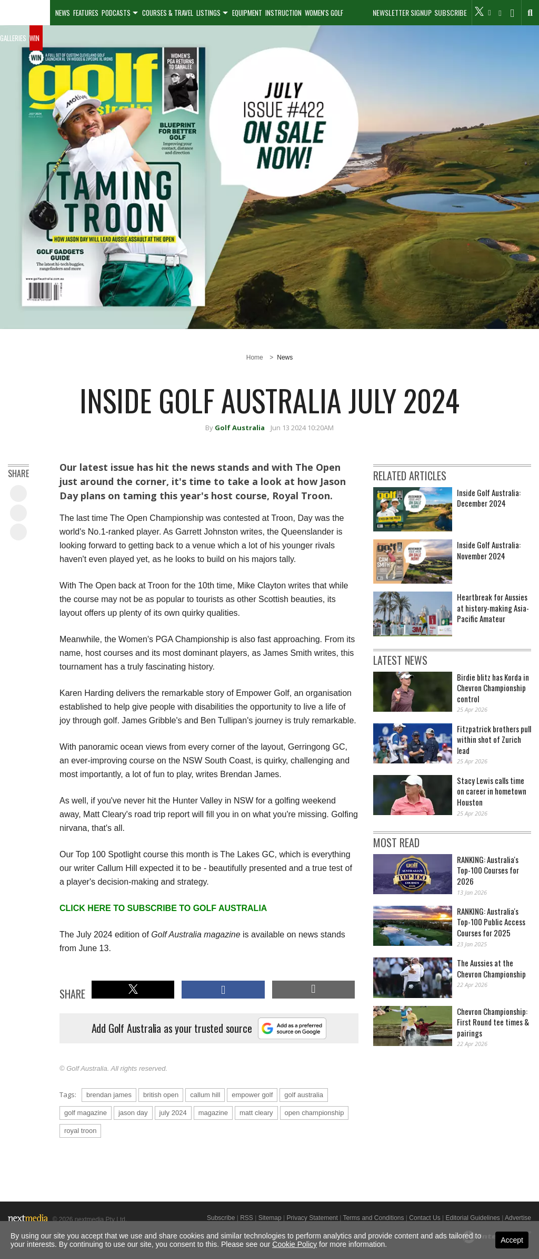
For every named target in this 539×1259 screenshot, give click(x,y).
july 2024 (173, 1113)
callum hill (205, 1095)
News (62, 12)
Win (34, 38)
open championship (314, 1113)
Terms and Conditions (373, 1218)
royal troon (80, 1131)
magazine (213, 1113)
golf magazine (85, 1113)
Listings (208, 12)
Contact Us (424, 1218)
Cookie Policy (294, 1244)
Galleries (13, 38)
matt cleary (256, 1113)
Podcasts (116, 12)
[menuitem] (25, 12)
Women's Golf (324, 12)
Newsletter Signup (402, 12)
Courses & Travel (167, 12)
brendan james (109, 1095)
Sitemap (270, 1218)
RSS (246, 1218)
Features (85, 12)
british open (160, 1095)
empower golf (252, 1095)
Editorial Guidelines (472, 1218)
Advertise (518, 1218)
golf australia (303, 1095)
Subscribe (450, 12)
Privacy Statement (311, 1218)
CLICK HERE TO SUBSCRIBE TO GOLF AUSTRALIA (163, 908)
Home (254, 357)
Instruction (283, 12)
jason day (133, 1113)
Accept (512, 1240)
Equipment (247, 12)
